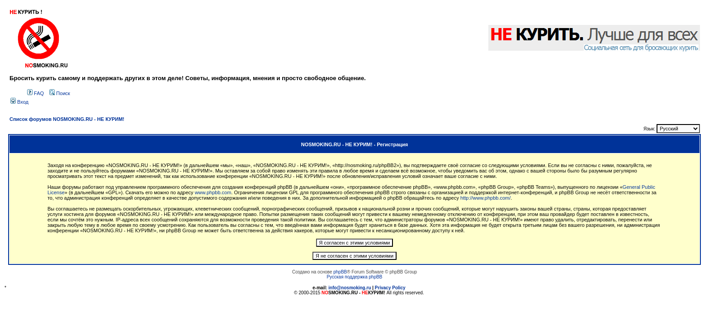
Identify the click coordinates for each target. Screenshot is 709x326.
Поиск (59, 93)
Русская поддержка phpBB (354, 276)
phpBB (340, 271)
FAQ (35, 93)
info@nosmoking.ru (349, 287)
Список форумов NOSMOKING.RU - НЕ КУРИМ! (66, 119)
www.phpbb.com (213, 192)
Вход (19, 102)
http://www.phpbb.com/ (485, 198)
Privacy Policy (390, 287)
